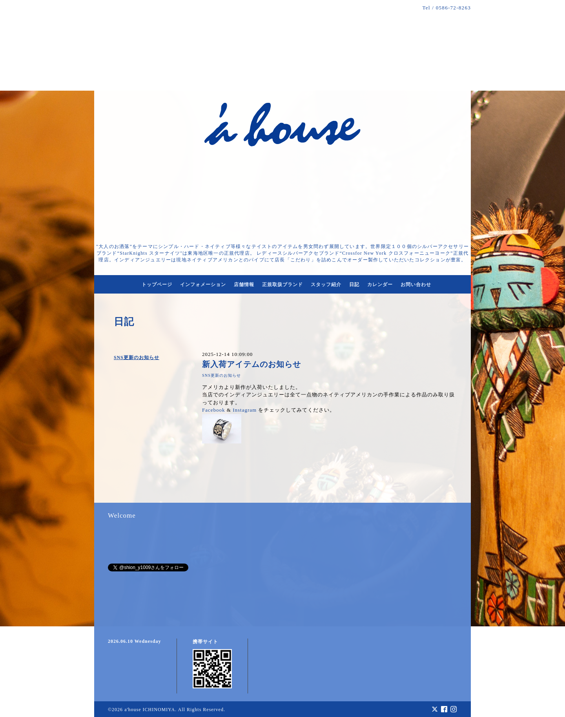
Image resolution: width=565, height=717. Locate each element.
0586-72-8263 (453, 8)
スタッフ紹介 (326, 284)
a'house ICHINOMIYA (149, 709)
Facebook (213, 410)
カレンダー (380, 284)
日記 (354, 284)
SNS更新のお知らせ (136, 357)
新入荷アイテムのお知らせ (251, 364)
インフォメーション (203, 284)
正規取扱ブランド (282, 284)
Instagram (245, 410)
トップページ (157, 284)
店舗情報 (244, 284)
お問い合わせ (416, 284)
